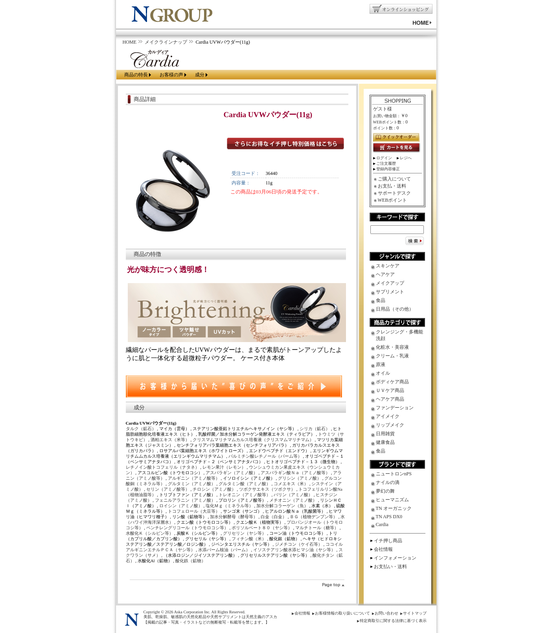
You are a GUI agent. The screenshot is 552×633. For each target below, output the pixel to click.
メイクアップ (390, 283)
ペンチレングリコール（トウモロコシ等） (188, 527)
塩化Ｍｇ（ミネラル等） (230, 505)
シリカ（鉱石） (315, 428)
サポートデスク (394, 193)
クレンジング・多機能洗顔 (399, 335)
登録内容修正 (388, 169)
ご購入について (394, 179)
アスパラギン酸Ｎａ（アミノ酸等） (296, 472)
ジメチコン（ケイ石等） (299, 544)
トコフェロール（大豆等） (194, 511)
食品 (380, 300)
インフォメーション (395, 558)
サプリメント (390, 291)
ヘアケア (385, 274)
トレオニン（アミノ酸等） (245, 494)
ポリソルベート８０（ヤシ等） (262, 527)
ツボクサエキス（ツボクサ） (267, 489)
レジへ (406, 158)
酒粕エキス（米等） (171, 439)
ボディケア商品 (392, 382)
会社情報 (383, 549)
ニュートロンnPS (394, 474)
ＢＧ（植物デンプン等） (314, 516)
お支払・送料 (392, 186)
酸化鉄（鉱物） (190, 560)
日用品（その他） (395, 309)
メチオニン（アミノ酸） (293, 500)
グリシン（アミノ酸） (300, 478)
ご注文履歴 (386, 163)
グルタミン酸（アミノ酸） (245, 483)
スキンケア (387, 266)
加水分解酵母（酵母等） (234, 516)
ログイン (384, 158)
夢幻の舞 (385, 491)
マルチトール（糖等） (317, 527)
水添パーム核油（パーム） (224, 549)
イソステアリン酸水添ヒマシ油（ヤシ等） (295, 549)
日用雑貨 (385, 433)
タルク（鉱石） (141, 428)
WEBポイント (392, 200)
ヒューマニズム (392, 499)
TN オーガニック (394, 508)
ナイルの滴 (387, 482)
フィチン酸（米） (249, 538)
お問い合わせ (386, 613)
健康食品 (385, 442)
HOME (130, 42)
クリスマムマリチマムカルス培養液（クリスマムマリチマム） (254, 439)
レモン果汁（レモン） (224, 467)
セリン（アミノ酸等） (168, 489)
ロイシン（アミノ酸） (181, 505)
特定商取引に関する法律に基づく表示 (393, 620)
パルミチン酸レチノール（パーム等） (265, 456)
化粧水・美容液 (392, 347)
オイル (383, 373)
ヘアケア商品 (390, 399)
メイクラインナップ (166, 42)
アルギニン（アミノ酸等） (194, 478)
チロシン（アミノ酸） (215, 489)
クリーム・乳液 (392, 356)
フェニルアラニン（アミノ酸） (186, 500)
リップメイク (390, 425)
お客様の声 (171, 74)
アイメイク (387, 416)
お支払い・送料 (390, 566)
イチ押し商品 (388, 540)
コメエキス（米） (291, 483)
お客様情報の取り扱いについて (342, 613)
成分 (199, 74)
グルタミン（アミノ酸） (192, 483)
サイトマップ (415, 613)
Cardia (382, 524)
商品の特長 (136, 74)
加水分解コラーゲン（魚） (282, 505)
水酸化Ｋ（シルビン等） (150, 533)
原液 (380, 364)
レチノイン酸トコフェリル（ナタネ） (163, 467)
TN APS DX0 (389, 516)
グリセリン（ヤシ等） (245, 533)
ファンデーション (395, 407)
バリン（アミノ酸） (294, 494)
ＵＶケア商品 (390, 390)
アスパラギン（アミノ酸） (232, 472)
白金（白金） (274, 516)
